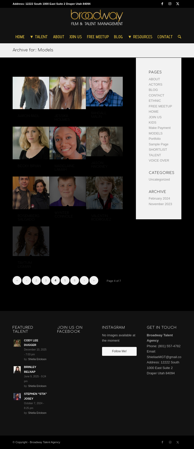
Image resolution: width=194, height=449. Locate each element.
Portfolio (155, 139)
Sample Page (158, 144)
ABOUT (154, 79)
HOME (154, 111)
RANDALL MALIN (99, 115)
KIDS (152, 122)
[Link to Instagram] (170, 4)
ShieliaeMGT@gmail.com (165, 357)
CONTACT (156, 95)
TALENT (155, 155)
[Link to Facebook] (162, 4)
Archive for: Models (33, 50)
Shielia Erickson (37, 359)
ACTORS (155, 84)
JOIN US (155, 117)
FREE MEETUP (160, 106)
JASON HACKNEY (99, 164)
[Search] (178, 36)
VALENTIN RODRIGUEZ (101, 217)
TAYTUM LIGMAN (25, 264)
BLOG (153, 90)
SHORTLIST (158, 149)
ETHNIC (155, 101)
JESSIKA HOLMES (62, 117)
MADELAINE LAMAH (65, 167)
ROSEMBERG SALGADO (28, 217)
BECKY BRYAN (29, 166)
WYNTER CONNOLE (64, 214)
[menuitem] (20, 36)
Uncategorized (159, 179)
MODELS (156, 133)
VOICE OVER (159, 160)
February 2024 (159, 198)
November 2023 (160, 204)
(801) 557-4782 (169, 346)
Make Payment (160, 128)
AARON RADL (28, 116)
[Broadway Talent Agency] (97, 19)
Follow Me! (119, 351)
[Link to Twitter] (177, 4)
